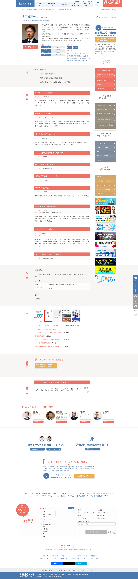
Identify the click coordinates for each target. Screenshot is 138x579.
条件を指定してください (96, 532)
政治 (58, 47)
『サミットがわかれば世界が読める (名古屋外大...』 (48, 326)
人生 (44, 512)
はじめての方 (63, 558)
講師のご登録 (95, 558)
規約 (73, 556)
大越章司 (82, 412)
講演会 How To (53, 570)
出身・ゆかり (102, 515)
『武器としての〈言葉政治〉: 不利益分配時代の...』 (48, 339)
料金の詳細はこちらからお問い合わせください (44, 365)
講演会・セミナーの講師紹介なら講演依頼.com (55, 556)
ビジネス (46, 54)
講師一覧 (41, 9)
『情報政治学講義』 (39, 336)
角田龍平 (106, 412)
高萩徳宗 (59, 412)
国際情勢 (58, 49)
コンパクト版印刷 (103, 17)
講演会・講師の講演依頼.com (29, 9)
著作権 (60, 570)
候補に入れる (37, 421)
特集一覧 (85, 558)
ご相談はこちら (83, 476)
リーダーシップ (58, 54)
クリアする (71, 508)
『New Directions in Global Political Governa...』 (47, 346)
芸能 (44, 534)
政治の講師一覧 (62, 9)
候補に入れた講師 (44, 558)
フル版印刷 (113, 17)
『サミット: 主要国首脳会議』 (42, 343)
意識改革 (58, 52)
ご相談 (55, 558)
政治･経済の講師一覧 (51, 9)
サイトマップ (92, 570)
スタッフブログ (52, 449)
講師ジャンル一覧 (82, 556)
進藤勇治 (35, 412)
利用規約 (77, 1)
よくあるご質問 (86, 1)
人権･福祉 (45, 529)
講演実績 (93, 556)
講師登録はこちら (91, 449)
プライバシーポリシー (70, 570)
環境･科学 (45, 531)
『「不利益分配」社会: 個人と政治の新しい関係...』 (48, 332)
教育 (44, 526)
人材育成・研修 (47, 524)
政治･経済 (46, 47)
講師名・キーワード (83, 521)
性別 (79, 515)
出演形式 (100, 510)
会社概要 (44, 570)
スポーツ (45, 536)
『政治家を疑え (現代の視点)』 (42, 329)
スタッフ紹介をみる (37, 449)
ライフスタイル (47, 514)
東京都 (69, 47)
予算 (79, 510)
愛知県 (75, 47)
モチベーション (46, 52)
